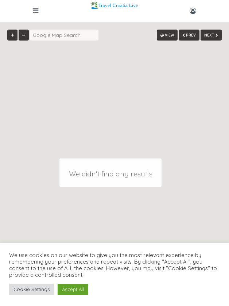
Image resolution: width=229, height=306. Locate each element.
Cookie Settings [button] (31, 289)
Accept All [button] (73, 289)
